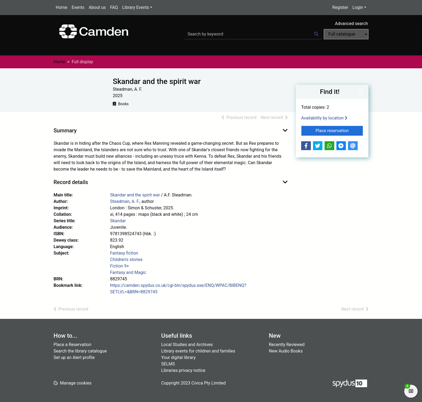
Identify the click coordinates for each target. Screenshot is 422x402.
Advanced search (351, 23)
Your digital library (178, 357)
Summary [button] (65, 130)
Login (357, 7)
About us (97, 7)
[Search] (316, 34)
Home (61, 7)
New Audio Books (286, 351)
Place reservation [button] (339, 130)
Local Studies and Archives (187, 344)
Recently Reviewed (287, 344)
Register (340, 7)
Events (78, 7)
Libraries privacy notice (183, 370)
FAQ (114, 7)
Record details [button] (71, 182)
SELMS (168, 363)
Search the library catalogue (80, 351)
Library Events (135, 7)
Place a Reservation (72, 344)
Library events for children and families (198, 351)
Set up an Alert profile (74, 357)
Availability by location (324, 118)
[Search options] (346, 34)
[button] (360, 92)
